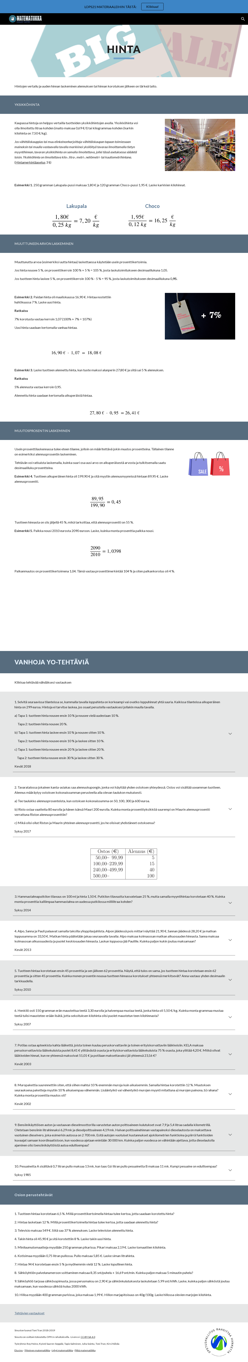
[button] (243, 19)
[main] (124, 51)
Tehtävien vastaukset (29, 1313)
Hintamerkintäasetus (31, 162)
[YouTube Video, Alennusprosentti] (124, 615)
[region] (124, 6)
